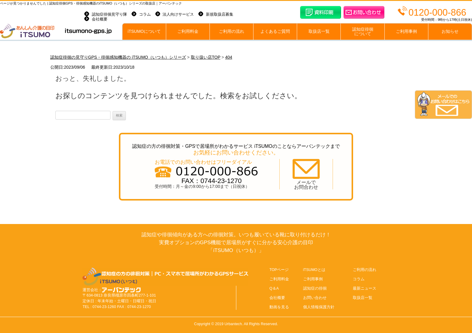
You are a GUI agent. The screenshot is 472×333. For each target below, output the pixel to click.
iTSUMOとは (314, 270)
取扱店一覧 (319, 31)
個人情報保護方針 (318, 307)
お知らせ (450, 31)
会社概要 (99, 19)
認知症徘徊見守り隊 (109, 14)
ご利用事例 (406, 31)
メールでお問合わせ (306, 185)
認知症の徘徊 (315, 288)
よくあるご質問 (275, 31)
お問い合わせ (315, 298)
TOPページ (279, 270)
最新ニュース (364, 288)
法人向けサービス (178, 14)
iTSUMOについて (144, 31)
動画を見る (279, 307)
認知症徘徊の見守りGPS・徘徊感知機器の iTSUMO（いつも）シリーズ (118, 57)
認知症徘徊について (362, 31)
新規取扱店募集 (219, 14)
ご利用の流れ (231, 31)
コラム (145, 14)
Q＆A (274, 288)
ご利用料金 (187, 31)
